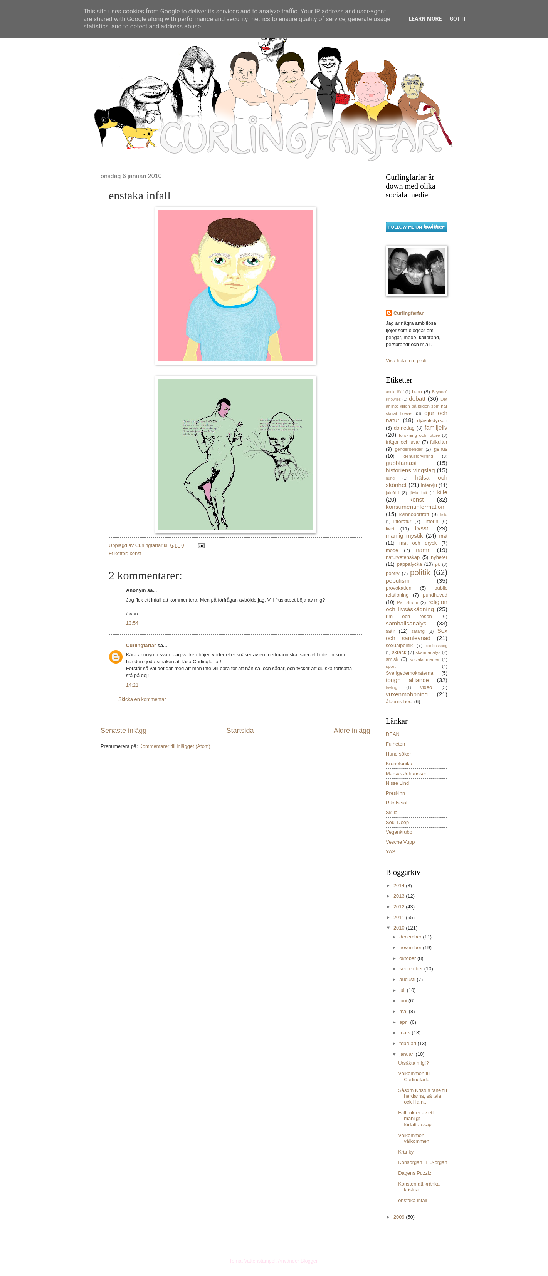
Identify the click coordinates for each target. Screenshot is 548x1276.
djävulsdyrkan (432, 420)
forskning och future (419, 435)
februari (408, 1043)
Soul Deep (397, 822)
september (411, 969)
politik (420, 572)
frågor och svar (403, 442)
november (411, 947)
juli (403, 990)
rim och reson (409, 616)
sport (391, 666)
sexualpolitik (399, 645)
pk (437, 564)
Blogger (309, 1261)
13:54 (132, 623)
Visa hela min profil (407, 360)
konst (135, 553)
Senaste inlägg (123, 730)
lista (443, 515)
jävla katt (418, 493)
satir (390, 631)
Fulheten (395, 744)
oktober (408, 958)
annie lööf (394, 392)
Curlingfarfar (141, 645)
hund (390, 478)
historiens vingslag (410, 470)
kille (442, 492)
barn (417, 392)
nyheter (439, 557)
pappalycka (409, 564)
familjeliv (436, 427)
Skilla (392, 812)
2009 (399, 1217)
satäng (418, 631)
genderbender (409, 449)
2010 (399, 928)
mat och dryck (418, 543)
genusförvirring (418, 456)
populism (398, 580)
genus (440, 449)
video (426, 687)
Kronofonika (399, 763)
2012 (399, 907)
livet (390, 529)
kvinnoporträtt (414, 514)
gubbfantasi (401, 463)
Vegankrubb (399, 832)
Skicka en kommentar (142, 699)
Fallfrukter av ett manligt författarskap (416, 1118)
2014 (399, 885)
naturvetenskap (403, 557)
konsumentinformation (415, 506)
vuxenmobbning (407, 694)
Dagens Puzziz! (415, 1173)
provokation (399, 588)
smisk (392, 659)
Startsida (240, 730)
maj (403, 1011)
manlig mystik (404, 535)
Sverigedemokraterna (409, 673)
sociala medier (425, 659)
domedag (404, 428)
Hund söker (398, 754)
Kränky (406, 1152)
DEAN (393, 734)
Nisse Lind (397, 783)
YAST (392, 852)
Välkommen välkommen (413, 1138)
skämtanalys (428, 652)
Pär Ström (407, 602)
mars (405, 1032)
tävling (391, 688)
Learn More (425, 19)
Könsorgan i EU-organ (422, 1162)
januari (407, 1054)
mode (392, 550)
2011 (399, 917)
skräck (399, 652)
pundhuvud (435, 595)
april (404, 1022)
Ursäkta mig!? (413, 1063)
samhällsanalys (406, 623)
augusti (408, 979)
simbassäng (436, 646)
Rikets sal (396, 803)
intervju (429, 485)
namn (423, 550)
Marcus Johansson (406, 773)
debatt (417, 398)
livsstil (423, 528)
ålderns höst (399, 701)
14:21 (132, 685)
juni (403, 1000)
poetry (393, 573)
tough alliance (407, 680)
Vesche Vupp (400, 842)
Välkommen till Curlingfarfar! (415, 1076)
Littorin (431, 521)
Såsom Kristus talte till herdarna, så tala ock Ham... (422, 1096)
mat (443, 536)
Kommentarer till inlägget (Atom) (174, 746)
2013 (399, 896)
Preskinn (395, 793)
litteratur (402, 521)
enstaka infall (412, 1200)
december (411, 937)
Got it (457, 19)
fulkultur (438, 442)
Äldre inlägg (352, 730)
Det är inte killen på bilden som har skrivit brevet (416, 406)
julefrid (392, 492)
